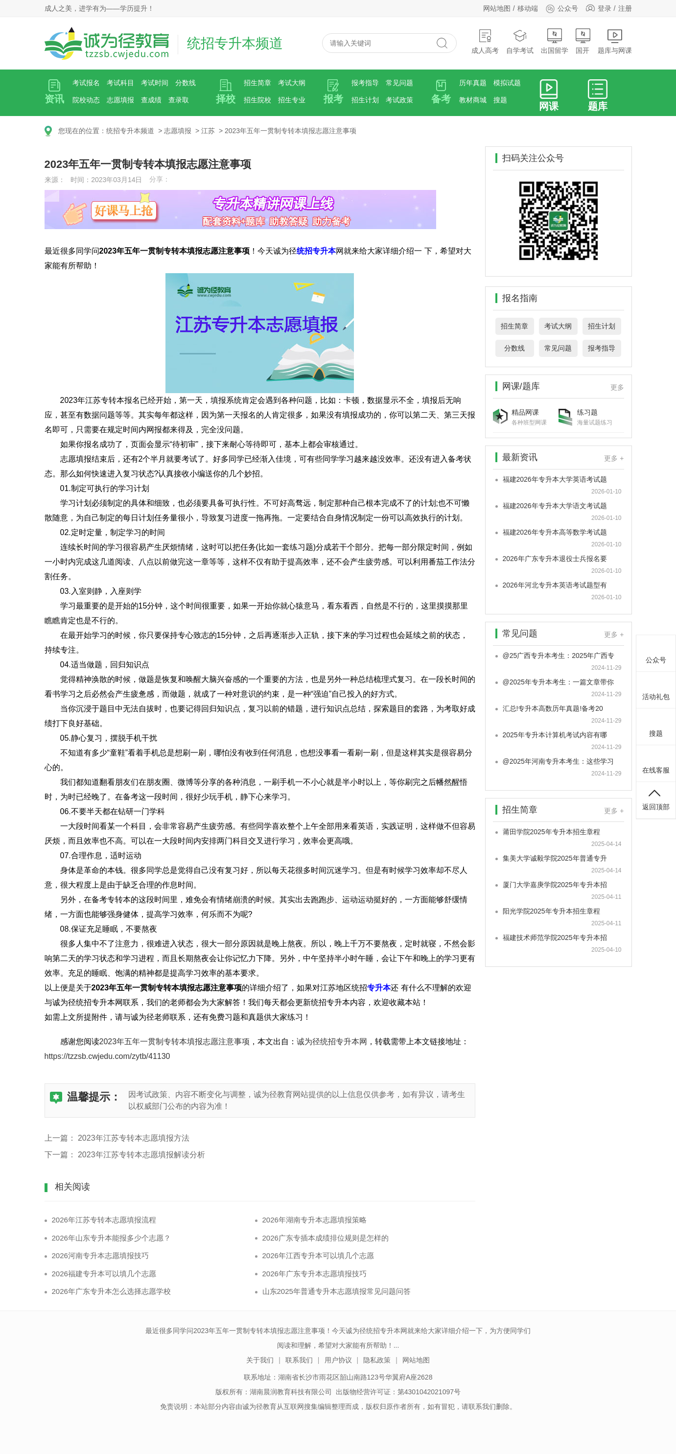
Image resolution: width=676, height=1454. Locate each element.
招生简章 (257, 83)
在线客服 (656, 762)
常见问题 (399, 83)
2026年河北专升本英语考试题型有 (555, 585)
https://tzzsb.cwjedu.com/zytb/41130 (107, 1056)
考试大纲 (291, 83)
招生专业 (291, 100)
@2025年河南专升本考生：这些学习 (558, 761)
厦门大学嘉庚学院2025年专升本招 (555, 885)
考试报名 (86, 83)
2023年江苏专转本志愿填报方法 (133, 1138)
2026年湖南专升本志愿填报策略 (314, 1220)
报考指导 (365, 83)
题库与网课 (615, 41)
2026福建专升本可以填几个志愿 (104, 1273)
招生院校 (257, 100)
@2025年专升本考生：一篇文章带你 (558, 682)
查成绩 (151, 100)
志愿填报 (120, 100)
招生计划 (365, 100)
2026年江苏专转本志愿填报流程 (104, 1220)
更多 (617, 387)
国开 (583, 41)
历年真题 (473, 83)
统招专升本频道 (130, 131)
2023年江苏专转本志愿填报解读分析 (141, 1154)
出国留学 (554, 41)
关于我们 (260, 1360)
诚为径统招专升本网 (332, 1041)
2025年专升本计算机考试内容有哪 (555, 735)
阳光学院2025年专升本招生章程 (551, 911)
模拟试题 (507, 83)
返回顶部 (656, 799)
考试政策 (399, 100)
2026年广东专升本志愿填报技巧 (314, 1273)
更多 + (614, 458)
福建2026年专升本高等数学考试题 (555, 532)
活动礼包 (656, 689)
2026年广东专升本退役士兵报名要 (555, 559)
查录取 (178, 100)
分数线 (185, 83)
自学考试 (520, 41)
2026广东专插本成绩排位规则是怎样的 (325, 1238)
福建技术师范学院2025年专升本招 (555, 937)
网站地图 (497, 8)
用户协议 (338, 1360)
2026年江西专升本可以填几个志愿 (318, 1255)
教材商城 (473, 100)
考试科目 (120, 83)
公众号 (561, 8)
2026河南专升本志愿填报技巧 (100, 1255)
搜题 (500, 100)
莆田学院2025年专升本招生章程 (551, 832)
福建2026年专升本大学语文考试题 (555, 506)
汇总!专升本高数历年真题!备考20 (553, 708)
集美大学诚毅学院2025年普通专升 (555, 858)
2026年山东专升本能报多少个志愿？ (111, 1238)
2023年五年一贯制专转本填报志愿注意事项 (290, 131)
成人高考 (485, 41)
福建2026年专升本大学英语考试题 (555, 479)
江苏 (208, 131)
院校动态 (86, 100)
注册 (625, 8)
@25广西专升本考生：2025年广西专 (559, 655)
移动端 (527, 8)
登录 (604, 8)
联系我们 (299, 1360)
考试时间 (154, 83)
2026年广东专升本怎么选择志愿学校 (111, 1291)
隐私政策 (377, 1360)
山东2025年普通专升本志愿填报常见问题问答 (336, 1291)
